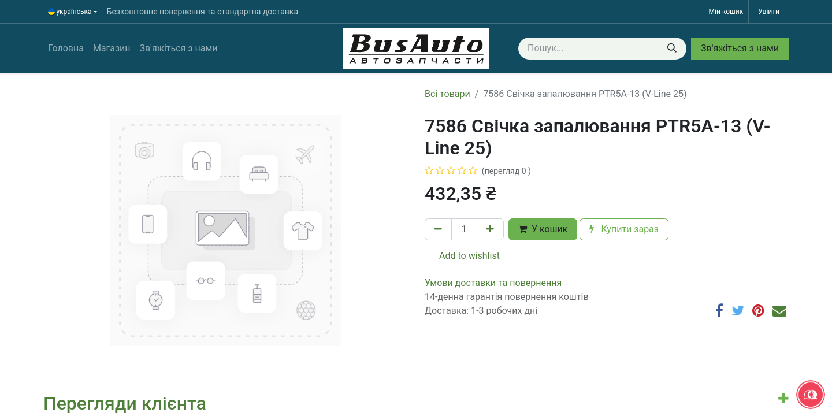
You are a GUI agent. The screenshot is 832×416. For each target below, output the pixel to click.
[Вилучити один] (438, 229)
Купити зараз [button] (624, 229)
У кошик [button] (542, 229)
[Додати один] (490, 229)
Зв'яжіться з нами (740, 48)
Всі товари (447, 93)
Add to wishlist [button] (462, 255)
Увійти (768, 12)
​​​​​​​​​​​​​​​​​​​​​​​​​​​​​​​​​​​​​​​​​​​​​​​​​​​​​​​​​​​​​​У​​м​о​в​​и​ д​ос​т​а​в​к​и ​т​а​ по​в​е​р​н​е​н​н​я (493, 282)
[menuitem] (65, 48)
